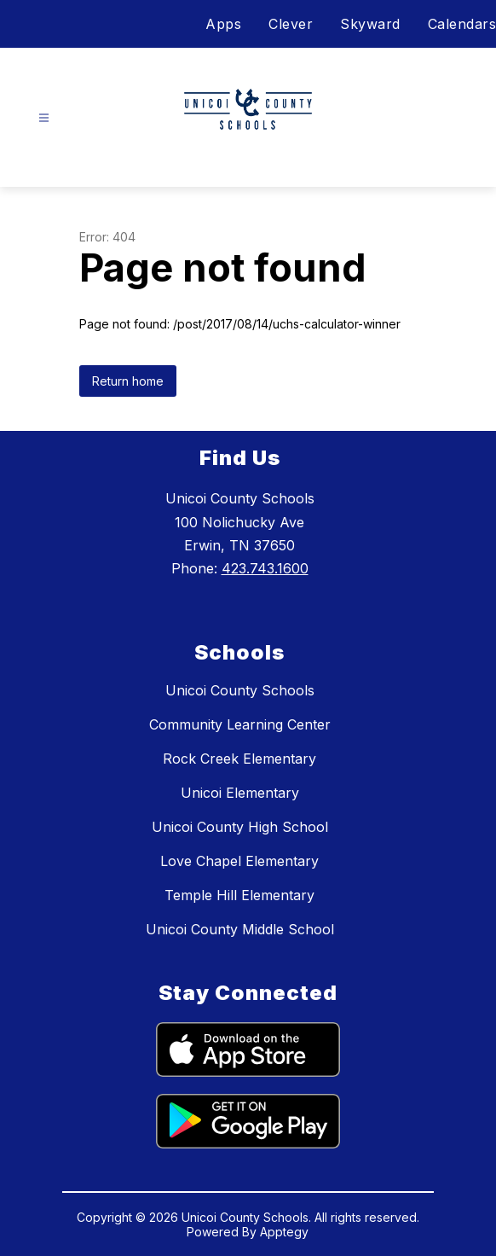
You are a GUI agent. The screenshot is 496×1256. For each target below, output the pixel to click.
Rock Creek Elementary (239, 758)
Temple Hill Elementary (239, 895)
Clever (290, 23)
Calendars (462, 23)
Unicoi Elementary (240, 792)
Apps (223, 23)
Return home (128, 381)
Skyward (370, 23)
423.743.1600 (265, 568)
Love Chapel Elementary (239, 860)
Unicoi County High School (240, 826)
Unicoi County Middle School (240, 929)
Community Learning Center (240, 724)
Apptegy (284, 1231)
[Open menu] (44, 118)
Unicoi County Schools (239, 690)
